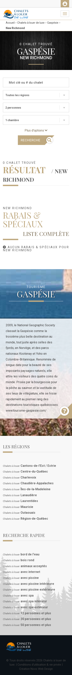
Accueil (10, 22)
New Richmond (15, 28)
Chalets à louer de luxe (31, 22)
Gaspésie (52, 22)
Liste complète (46, 233)
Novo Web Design (42, 669)
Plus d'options (36, 130)
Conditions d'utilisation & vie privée (39, 664)
